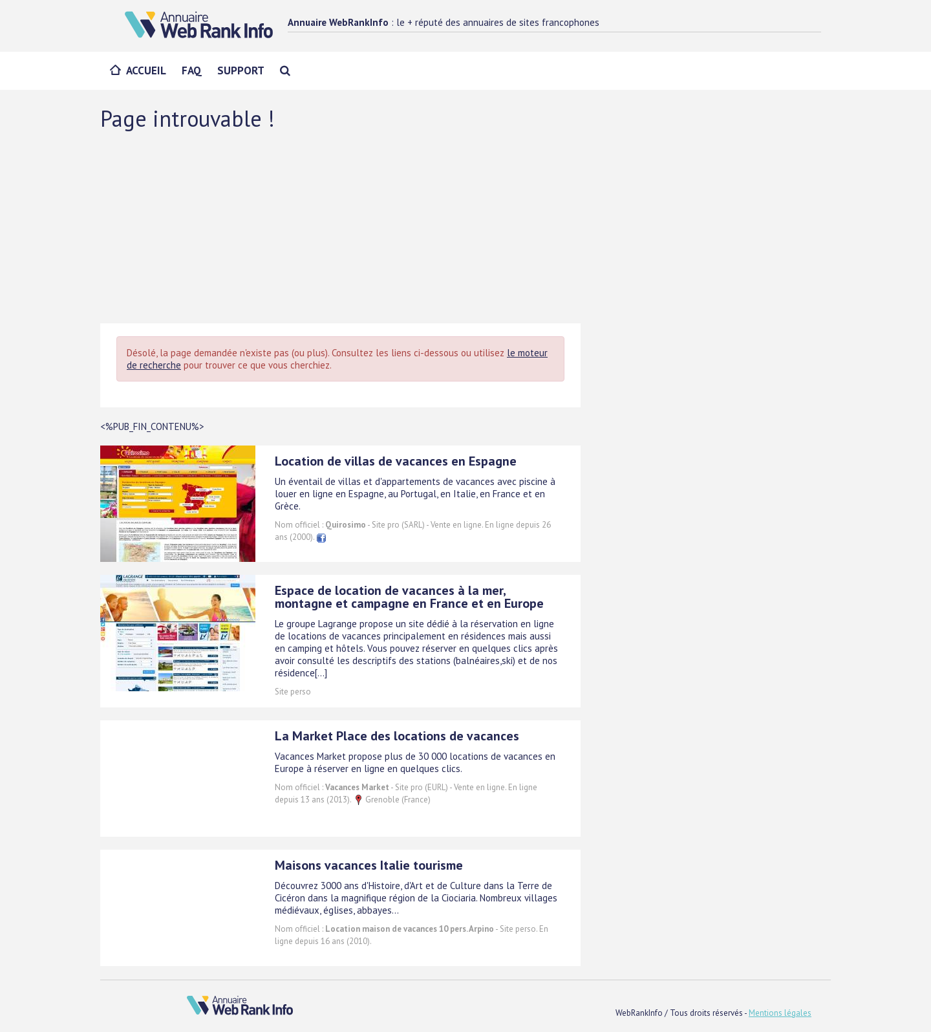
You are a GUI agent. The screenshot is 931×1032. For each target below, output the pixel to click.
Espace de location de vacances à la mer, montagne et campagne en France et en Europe (409, 597)
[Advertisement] (465, 226)
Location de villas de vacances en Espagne (396, 461)
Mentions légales (780, 1012)
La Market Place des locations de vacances (397, 735)
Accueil (146, 70)
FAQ (192, 70)
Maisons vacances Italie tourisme (369, 865)
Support (240, 70)
